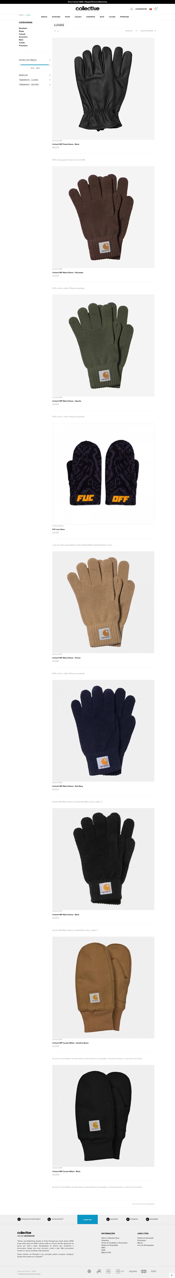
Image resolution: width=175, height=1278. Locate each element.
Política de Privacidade (109, 1245)
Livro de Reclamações (145, 1245)
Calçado (22, 34)
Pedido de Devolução (145, 1238)
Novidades (23, 28)
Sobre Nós (87, 1220)
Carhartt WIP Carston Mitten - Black (66, 1171)
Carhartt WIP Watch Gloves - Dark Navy (67, 786)
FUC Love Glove (58, 529)
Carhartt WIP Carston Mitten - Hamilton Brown (70, 1043)
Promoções (23, 46)
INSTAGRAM (152, 1219)
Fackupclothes (58, 526)
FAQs (103, 1248)
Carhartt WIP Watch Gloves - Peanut (66, 658)
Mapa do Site (106, 1252)
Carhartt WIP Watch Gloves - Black (65, 915)
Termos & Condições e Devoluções (114, 1243)
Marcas (23, 75)
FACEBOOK (132, 1219)
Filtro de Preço (28, 60)
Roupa (21, 31)
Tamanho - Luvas (28, 80)
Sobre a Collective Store (110, 1238)
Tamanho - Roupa (29, 84)
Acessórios (23, 37)
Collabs (22, 43)
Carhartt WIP (57, 141)
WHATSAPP (112, 1219)
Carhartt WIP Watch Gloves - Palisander (67, 273)
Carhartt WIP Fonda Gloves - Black (65, 144)
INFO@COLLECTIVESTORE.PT (29, 1219)
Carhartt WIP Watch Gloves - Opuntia (66, 401)
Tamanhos (105, 1240)
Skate (21, 40)
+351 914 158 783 (55, 1219)
